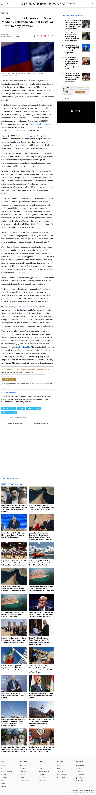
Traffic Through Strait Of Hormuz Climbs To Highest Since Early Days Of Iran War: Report (40, 563)
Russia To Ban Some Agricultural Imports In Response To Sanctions (26, 396)
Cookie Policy (42, 777)
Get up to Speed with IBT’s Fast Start (79, 87)
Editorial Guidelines (41, 423)
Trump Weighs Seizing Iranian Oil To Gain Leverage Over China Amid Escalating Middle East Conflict (41, 614)
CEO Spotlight (24, 780)
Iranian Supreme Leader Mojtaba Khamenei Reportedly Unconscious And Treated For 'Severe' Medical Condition (73, 24)
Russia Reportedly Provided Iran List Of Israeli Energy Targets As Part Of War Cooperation (13, 535)
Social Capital (24, 765)
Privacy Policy (5, 384)
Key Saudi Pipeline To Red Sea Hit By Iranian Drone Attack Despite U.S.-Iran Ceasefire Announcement (13, 563)
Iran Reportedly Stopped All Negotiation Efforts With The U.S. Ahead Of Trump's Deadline (13, 668)
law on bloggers (28, 136)
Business (3, 774)
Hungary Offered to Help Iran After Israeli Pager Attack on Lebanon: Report (41, 695)
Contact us (42, 768)
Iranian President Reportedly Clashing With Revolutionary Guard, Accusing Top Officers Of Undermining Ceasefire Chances (72, 63)
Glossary (22, 768)
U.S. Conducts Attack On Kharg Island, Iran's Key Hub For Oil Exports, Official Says (12, 614)
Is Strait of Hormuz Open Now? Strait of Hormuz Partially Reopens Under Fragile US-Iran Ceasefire (41, 507)
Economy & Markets (6, 771)
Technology (4, 777)
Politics (3, 780)
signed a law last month (22, 307)
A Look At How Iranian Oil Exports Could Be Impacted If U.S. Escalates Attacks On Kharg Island (41, 588)
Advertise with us (43, 780)
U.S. (2, 768)
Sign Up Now (80, 92)
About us (41, 765)
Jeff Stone (6, 34)
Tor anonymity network (40, 124)
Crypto (3, 783)
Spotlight (22, 774)
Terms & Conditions (44, 771)
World (3, 765)
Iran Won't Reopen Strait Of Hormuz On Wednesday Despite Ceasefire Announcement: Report (13, 588)
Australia (59, 765)
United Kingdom (61, 774)
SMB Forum (23, 771)
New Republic (24, 347)
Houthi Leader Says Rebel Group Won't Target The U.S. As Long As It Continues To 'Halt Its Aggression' (14, 749)
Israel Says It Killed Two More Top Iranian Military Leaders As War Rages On (13, 695)
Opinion (3, 786)
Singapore (60, 771)
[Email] (49, 35)
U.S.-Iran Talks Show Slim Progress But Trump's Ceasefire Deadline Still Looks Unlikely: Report (41, 749)
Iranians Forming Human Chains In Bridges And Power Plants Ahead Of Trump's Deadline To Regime (13, 640)
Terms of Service (44, 383)
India (58, 768)
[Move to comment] (52, 35)
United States (61, 777)
